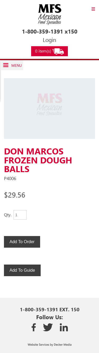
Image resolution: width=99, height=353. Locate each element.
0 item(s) (49, 51)
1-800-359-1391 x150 (49, 31)
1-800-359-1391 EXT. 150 (49, 309)
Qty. (7, 214)
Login (49, 40)
